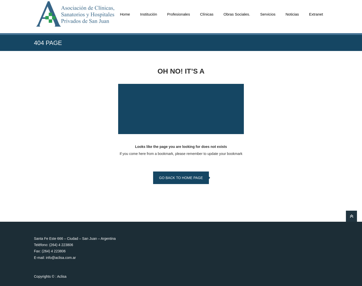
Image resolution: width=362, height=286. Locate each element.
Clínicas (206, 14)
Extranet (316, 14)
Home (125, 14)
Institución (148, 14)
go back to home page (181, 178)
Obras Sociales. (236, 14)
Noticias (292, 14)
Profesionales (178, 14)
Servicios (268, 14)
